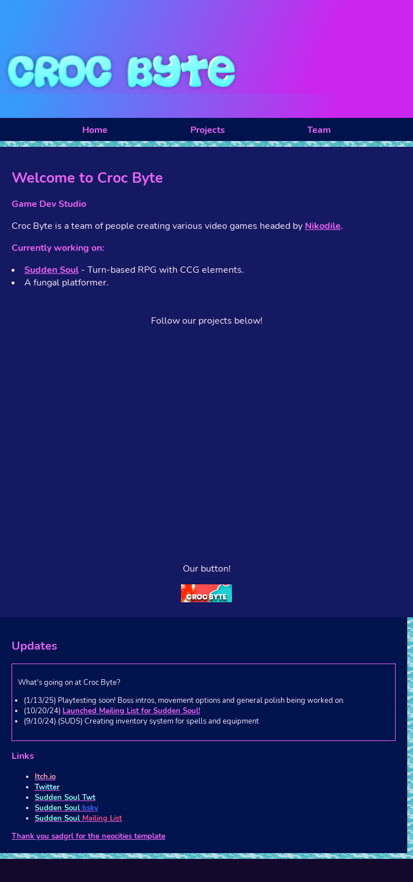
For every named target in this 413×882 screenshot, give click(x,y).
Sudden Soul (51, 270)
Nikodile (323, 226)
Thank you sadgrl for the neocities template (88, 836)
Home (95, 130)
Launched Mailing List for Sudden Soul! (131, 711)
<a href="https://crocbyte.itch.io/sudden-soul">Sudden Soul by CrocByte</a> (206, 488)
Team (319, 130)
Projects (207, 130)
